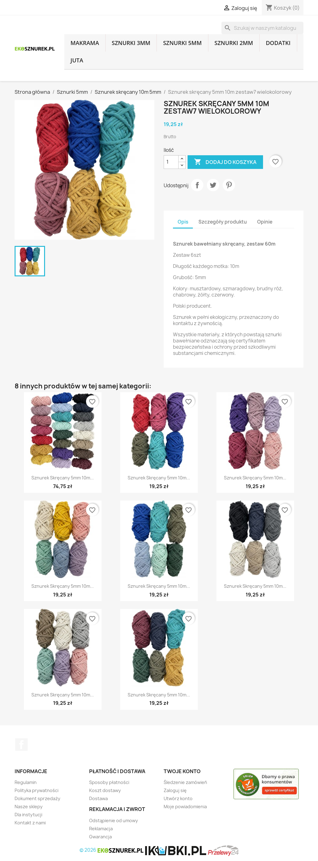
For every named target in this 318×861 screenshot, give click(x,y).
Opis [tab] (183, 222)
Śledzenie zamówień (185, 782)
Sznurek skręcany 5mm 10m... (62, 478)
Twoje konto (182, 771)
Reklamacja (101, 829)
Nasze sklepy (29, 806)
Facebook (21, 744)
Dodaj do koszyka (225, 162)
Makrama (84, 43)
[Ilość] (171, 162)
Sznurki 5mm (182, 43)
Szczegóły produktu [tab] (222, 222)
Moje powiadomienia (185, 806)
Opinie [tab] (264, 222)
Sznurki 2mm (234, 43)
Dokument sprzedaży (37, 798)
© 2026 (112, 850)
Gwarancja (100, 837)
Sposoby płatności (109, 782)
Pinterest (229, 185)
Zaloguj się (175, 790)
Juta (76, 60)
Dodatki (278, 43)
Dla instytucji (28, 815)
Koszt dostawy (105, 790)
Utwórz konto (178, 798)
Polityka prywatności (36, 790)
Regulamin (26, 782)
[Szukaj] (262, 28)
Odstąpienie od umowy (113, 820)
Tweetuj (213, 185)
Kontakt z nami (30, 823)
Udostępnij (197, 185)
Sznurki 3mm (131, 43)
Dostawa (98, 798)
